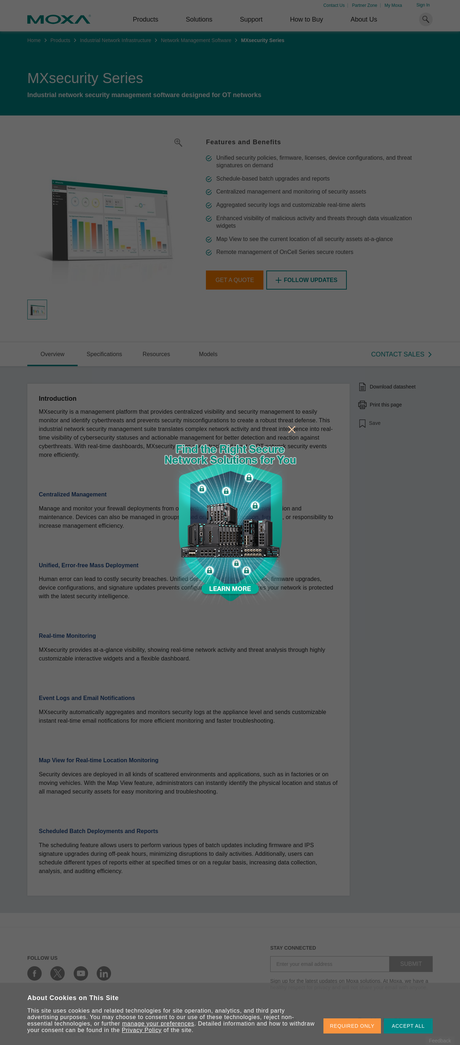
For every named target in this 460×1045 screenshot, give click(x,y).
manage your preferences (158, 1024)
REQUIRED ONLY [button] (352, 1026)
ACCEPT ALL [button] (408, 1026)
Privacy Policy (142, 1030)
